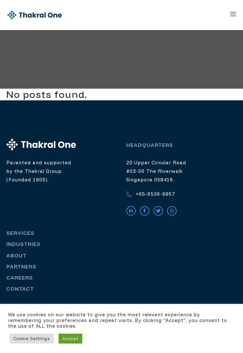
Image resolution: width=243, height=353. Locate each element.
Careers (19, 277)
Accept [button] (70, 338)
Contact (20, 289)
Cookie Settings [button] (31, 338)
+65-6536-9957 (150, 194)
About (16, 255)
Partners (21, 266)
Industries (23, 244)
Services (20, 233)
